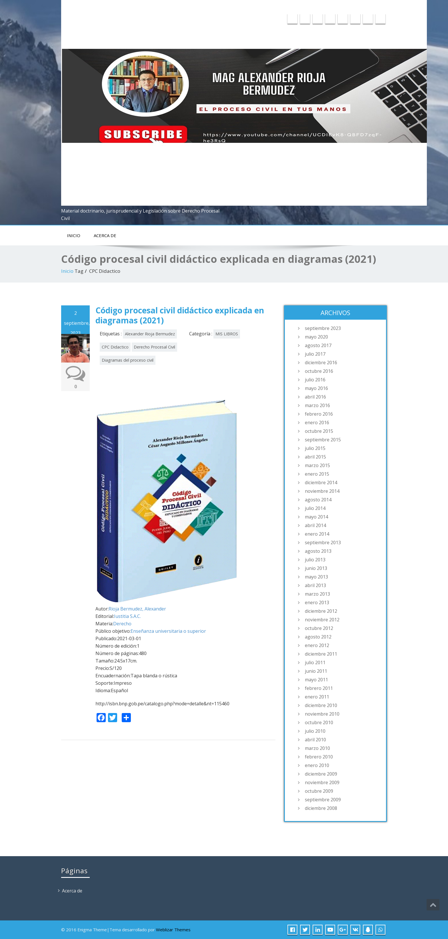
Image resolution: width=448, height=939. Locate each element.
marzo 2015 (317, 465)
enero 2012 (317, 645)
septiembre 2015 (323, 440)
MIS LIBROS (226, 334)
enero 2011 (317, 697)
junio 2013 (316, 568)
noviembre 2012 (322, 619)
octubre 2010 (319, 722)
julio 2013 (315, 559)
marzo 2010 (317, 748)
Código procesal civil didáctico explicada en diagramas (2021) (179, 315)
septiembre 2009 (323, 799)
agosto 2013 (318, 551)
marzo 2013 (317, 594)
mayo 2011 (316, 679)
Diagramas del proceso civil (127, 360)
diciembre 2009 (321, 774)
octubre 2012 (319, 628)
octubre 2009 (319, 791)
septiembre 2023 (323, 328)
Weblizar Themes (173, 929)
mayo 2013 (316, 577)
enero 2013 (317, 602)
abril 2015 (315, 457)
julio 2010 (315, 731)
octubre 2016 (319, 371)
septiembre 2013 (323, 542)
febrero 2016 (319, 414)
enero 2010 (317, 765)
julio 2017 (315, 354)
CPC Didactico (115, 347)
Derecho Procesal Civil (154, 347)
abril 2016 (315, 397)
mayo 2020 (316, 337)
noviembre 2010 (322, 714)
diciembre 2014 (321, 482)
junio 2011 (316, 671)
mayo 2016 (316, 388)
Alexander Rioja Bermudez (150, 334)
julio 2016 (315, 380)
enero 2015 (317, 474)
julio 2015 (315, 448)
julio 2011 (315, 662)
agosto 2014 (318, 499)
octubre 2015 (319, 431)
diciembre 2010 (321, 705)
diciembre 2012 (321, 611)
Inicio (73, 235)
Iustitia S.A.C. (127, 616)
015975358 (371, 4)
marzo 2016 (317, 405)
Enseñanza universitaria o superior (168, 631)
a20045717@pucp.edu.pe (317, 4)
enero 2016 (317, 422)
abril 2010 (315, 739)
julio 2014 (315, 508)
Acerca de (105, 235)
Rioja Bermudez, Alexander (137, 609)
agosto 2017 (318, 345)
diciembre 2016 (321, 362)
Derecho (122, 623)
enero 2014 (317, 534)
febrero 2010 (319, 757)
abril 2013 (315, 585)
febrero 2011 (319, 688)
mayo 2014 (316, 517)
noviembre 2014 (322, 491)
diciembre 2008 (321, 808)
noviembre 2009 (322, 782)
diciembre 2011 (321, 654)
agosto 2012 (318, 637)
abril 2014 (315, 525)
